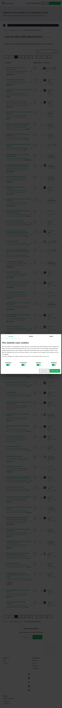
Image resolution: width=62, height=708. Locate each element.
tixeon (28, 558)
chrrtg (28, 244)
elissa (49, 188)
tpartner (50, 212)
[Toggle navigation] (6, 25)
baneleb (8, 96)
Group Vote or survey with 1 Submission (18, 282)
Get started (37, 637)
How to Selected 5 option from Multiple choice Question (18, 315)
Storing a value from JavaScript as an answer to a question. (18, 211)
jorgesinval (9, 421)
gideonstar (9, 502)
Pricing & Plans (25, 637)
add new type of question (14, 456)
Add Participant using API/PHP (15, 292)
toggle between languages (14, 261)
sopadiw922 (9, 548)
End (50, 57)
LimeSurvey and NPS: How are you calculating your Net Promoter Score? (17, 231)
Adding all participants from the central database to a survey (18, 542)
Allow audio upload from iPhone (16, 176)
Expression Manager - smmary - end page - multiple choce (18, 402)
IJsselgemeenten (10, 347)
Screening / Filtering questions (15, 372)
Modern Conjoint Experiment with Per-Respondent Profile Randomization (17, 518)
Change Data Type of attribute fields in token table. (18, 134)
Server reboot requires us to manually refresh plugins (18, 155)
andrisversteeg (10, 309)
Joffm (55, 67)
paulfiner (27, 129)
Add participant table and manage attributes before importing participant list (18, 251)
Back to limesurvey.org (33, 3)
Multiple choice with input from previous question (18, 145)
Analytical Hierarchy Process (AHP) (17, 382)
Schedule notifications (13, 272)
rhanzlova (28, 512)
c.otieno (29, 396)
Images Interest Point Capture (15, 79)
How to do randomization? (14, 326)
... (34, 57)
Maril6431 (29, 386)
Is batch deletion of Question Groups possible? (17, 414)
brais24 (29, 450)
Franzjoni (29, 367)
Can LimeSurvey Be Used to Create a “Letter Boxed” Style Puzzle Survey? (17, 165)
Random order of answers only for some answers (19, 508)
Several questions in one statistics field (18, 497)
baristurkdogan (10, 524)
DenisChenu (51, 458)
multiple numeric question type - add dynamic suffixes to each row (17, 553)
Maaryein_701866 (10, 357)
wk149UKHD (9, 597)
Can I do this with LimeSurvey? (23, 36)
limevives (29, 431)
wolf (28, 256)
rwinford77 (9, 536)
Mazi (27, 236)
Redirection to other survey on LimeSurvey (15, 187)
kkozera (29, 580)
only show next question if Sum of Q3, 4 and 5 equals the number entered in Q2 (18, 477)
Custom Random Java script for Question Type (16, 68)
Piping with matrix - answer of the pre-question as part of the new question (18, 363)
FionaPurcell (51, 542)
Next (44, 57)
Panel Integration (11, 392)
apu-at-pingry (9, 277)
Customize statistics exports (15, 221)
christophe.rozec (10, 205)
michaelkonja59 (10, 267)
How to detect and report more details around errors (18, 530)
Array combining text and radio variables (16, 602)
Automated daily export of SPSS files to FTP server (18, 303)
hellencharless (10, 171)
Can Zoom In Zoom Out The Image (16, 101)
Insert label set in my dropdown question (18, 352)
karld (25, 149)
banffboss (28, 216)
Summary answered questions (15, 436)
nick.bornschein (10, 194)
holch (49, 328)
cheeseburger (28, 160)
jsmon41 (29, 224)
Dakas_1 (28, 376)
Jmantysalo (9, 182)
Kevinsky (26, 139)
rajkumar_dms (10, 74)
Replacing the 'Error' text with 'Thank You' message (19, 90)
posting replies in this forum (15, 487)
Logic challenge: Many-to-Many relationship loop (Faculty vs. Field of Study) (17, 575)
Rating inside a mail (12, 241)
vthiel (28, 482)
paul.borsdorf (51, 415)
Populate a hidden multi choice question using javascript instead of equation (18, 124)
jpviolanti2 (9, 297)
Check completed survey (13, 446)
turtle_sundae (9, 287)
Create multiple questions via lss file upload (17, 590)
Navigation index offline (13, 563)
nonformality (51, 508)
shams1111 (9, 461)
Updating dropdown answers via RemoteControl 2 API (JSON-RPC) (16, 341)
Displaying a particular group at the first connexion (18, 199)
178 (39, 57)
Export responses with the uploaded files (17, 426)
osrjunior (29, 330)
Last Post (49, 67)
